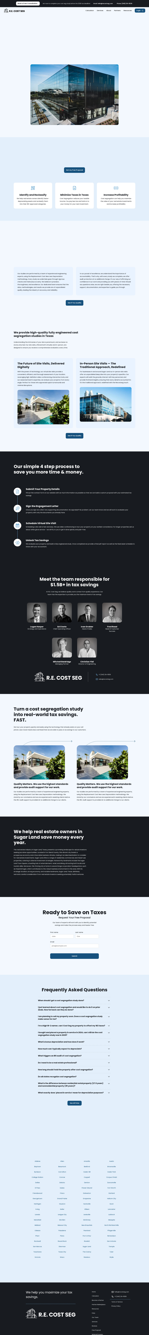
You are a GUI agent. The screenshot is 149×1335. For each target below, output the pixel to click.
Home (94, 1292)
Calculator (90, 10)
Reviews (94, 1326)
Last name (79, 932)
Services (94, 1322)
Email (52, 942)
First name (54, 932)
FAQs (93, 1313)
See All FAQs (74, 1103)
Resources (95, 1309)
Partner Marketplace (98, 1304)
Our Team (95, 1317)
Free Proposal (96, 1330)
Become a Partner (98, 1300)
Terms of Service (117, 1302)
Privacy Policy (115, 1306)
